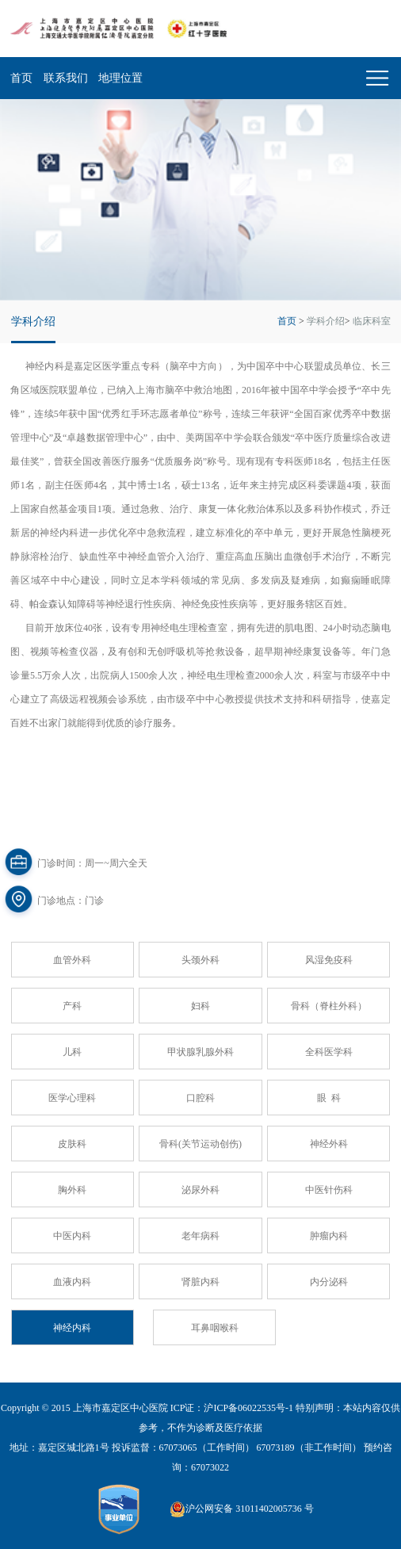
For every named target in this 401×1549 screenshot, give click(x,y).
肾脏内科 (200, 1281)
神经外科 (329, 1143)
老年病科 (200, 1235)
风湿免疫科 (329, 960)
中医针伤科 (329, 1189)
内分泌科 (329, 1281)
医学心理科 (72, 1097)
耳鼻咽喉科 (215, 1327)
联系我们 (66, 78)
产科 (72, 1006)
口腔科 (200, 1097)
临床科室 (372, 321)
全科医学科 (329, 1052)
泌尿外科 (200, 1189)
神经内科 (72, 1327)
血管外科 (72, 960)
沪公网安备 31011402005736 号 (242, 1509)
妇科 (200, 1006)
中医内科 (72, 1235)
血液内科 (72, 1281)
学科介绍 (326, 321)
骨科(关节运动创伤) (200, 1143)
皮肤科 (72, 1143)
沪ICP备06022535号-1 (248, 1407)
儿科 (72, 1052)
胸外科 (72, 1189)
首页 (21, 78)
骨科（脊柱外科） (329, 1006)
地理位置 (120, 78)
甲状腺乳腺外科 (200, 1052)
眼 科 (329, 1097)
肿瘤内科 (329, 1235)
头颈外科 (200, 960)
